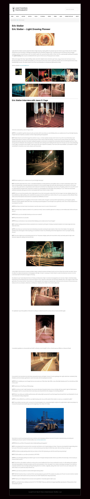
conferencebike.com (41, 439)
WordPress (56, 491)
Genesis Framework (49, 491)
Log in (60, 491)
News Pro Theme (40, 491)
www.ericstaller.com (24, 65)
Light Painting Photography (20, 9)
